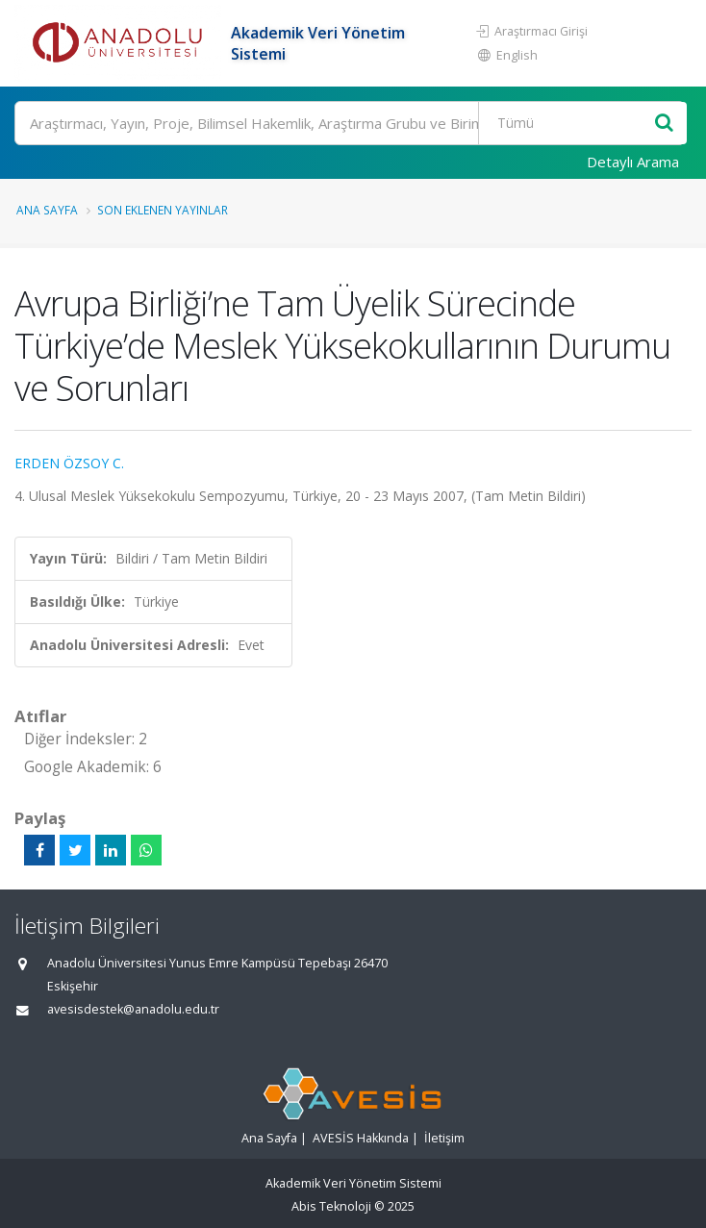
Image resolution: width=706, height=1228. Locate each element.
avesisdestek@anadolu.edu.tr (133, 1009)
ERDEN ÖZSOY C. (69, 463)
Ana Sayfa (47, 209)
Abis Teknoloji (331, 1206)
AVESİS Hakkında (361, 1138)
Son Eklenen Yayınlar (162, 209)
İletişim (444, 1138)
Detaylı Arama (633, 161)
